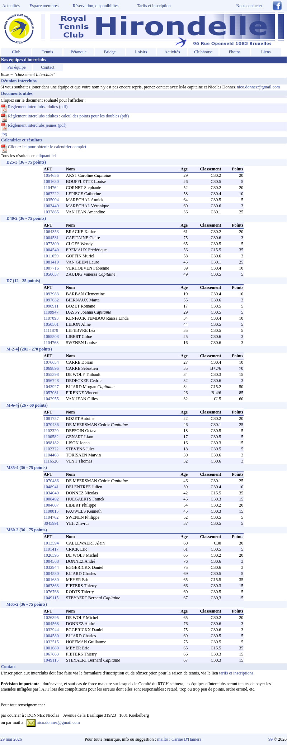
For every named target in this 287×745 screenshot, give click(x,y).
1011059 (51, 255)
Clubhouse (203, 51)
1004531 (51, 237)
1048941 (51, 486)
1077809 (51, 243)
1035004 (51, 199)
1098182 (51, 442)
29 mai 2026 (11, 739)
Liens (266, 51)
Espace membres (43, 5)
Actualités (10, 5)
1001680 (51, 579)
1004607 (51, 505)
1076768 (51, 591)
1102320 (51, 430)
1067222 (51, 193)
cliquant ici (46, 155)
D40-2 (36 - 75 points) (26, 218)
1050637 (51, 274)
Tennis (47, 51)
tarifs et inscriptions (236, 673)
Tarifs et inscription (154, 5)
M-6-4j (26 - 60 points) (27, 405)
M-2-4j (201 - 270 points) (29, 349)
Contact (47, 67)
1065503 (51, 336)
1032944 (51, 567)
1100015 (51, 511)
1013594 (51, 543)
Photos (235, 51)
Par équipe (17, 67)
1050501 (51, 324)
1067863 (51, 585)
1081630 (51, 181)
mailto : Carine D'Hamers (179, 739)
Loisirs (141, 51)
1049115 (51, 597)
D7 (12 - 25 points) (23, 280)
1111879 (51, 330)
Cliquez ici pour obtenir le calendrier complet (43, 146)
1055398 (51, 374)
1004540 (51, 249)
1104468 (51, 455)
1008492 (51, 499)
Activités (172, 51)
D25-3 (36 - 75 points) (26, 162)
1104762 (51, 517)
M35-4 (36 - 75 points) (26, 467)
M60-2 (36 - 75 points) (26, 529)
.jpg (143, 411)
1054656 (51, 175)
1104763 (51, 342)
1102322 (51, 448)
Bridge (110, 51)
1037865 (51, 211)
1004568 (51, 561)
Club (16, 51)
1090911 (51, 306)
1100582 (51, 436)
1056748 (51, 380)
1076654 (51, 362)
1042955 (51, 398)
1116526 (51, 461)
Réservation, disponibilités (96, 5)
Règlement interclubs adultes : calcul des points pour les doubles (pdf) (65, 115)
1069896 (51, 368)
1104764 (51, 187)
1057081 (51, 392)
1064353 (51, 231)
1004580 (51, 573)
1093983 (51, 293)
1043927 (51, 386)
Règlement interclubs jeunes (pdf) (33, 125)
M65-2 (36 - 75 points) (26, 604)
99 (270, 739)
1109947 (51, 312)
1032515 (51, 641)
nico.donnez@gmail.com (258, 87)
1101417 (51, 549)
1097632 (51, 300)
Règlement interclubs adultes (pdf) (34, 106)
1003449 (51, 205)
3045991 (51, 523)
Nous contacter (249, 5)
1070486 (51, 424)
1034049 (51, 492)
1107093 (51, 318)
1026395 (51, 555)
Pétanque (78, 51)
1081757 (51, 418)
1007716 (51, 268)
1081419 (51, 262)
